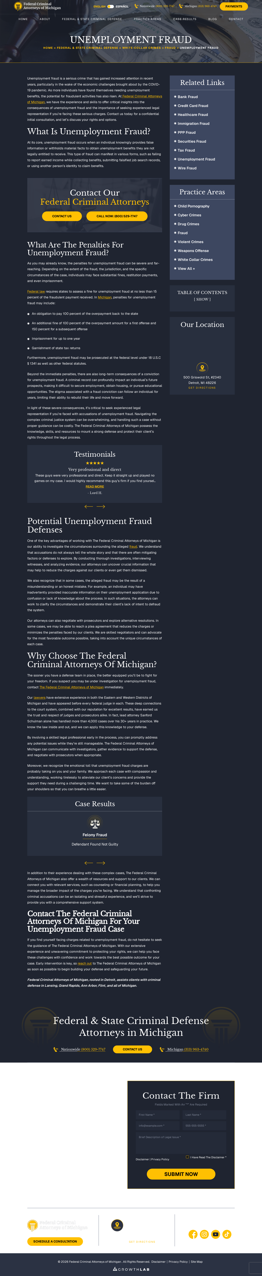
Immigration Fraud (193, 123)
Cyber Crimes (189, 215)
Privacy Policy (160, 1158)
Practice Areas (147, 18)
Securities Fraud (192, 141)
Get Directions (202, 387)
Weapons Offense (193, 251)
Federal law (36, 291)
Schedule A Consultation (55, 1241)
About (45, 18)
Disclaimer (142, 1158)
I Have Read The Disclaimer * (208, 1156)
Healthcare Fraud (193, 114)
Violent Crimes (190, 242)
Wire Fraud (187, 168)
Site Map (197, 1261)
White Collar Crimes (195, 259)
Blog (212, 18)
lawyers (39, 697)
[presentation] (89, 507)
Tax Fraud (186, 150)
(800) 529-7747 (165, 6)
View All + (186, 268)
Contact (236, 18)
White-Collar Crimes (141, 47)
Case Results (185, 18)
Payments (233, 6)
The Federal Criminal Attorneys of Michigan (71, 687)
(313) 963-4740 (207, 6)
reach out (85, 963)
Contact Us (62, 216)
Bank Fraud (188, 97)
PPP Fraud (187, 132)
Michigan (105, 297)
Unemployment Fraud (196, 159)
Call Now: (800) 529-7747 (117, 216)
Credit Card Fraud (193, 106)
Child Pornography (193, 206)
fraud (133, 546)
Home (23, 18)
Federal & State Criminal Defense (92, 18)
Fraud (170, 47)
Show (202, 299)
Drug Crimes (188, 224)
